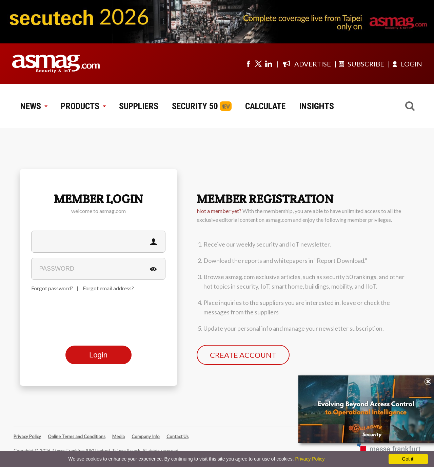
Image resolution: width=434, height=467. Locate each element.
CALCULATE (265, 106)
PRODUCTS (83, 106)
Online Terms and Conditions (76, 436)
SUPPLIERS (138, 106)
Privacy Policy (27, 436)
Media (118, 436)
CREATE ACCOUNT (243, 354)
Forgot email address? (108, 288)
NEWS (33, 106)
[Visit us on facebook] (248, 63)
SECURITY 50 (195, 106)
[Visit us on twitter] (258, 63)
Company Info (146, 436)
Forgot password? (52, 288)
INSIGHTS (316, 106)
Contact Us (177, 436)
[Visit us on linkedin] (268, 63)
